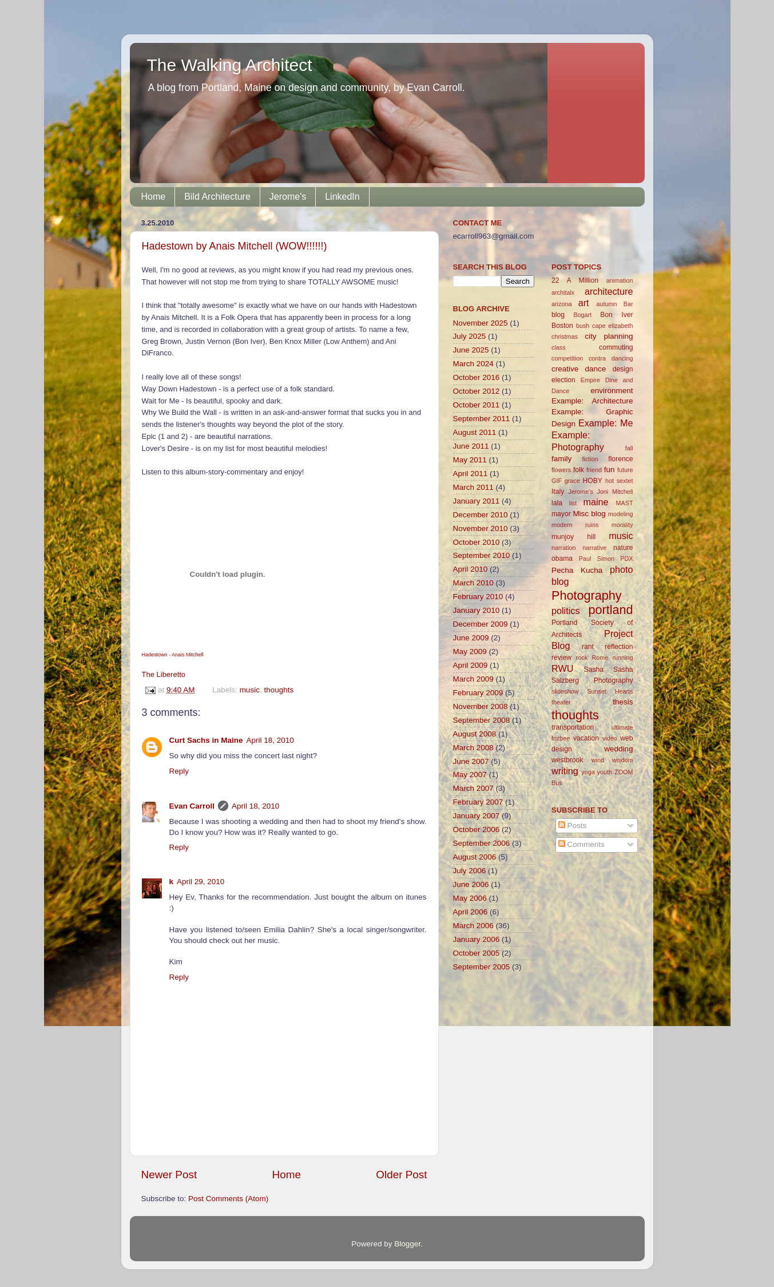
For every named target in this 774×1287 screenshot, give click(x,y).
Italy (557, 492)
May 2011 (470, 460)
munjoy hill (573, 537)
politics (565, 610)
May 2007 (470, 774)
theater (561, 702)
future (625, 469)
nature (623, 548)
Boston (562, 326)
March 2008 (473, 747)
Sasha (594, 670)
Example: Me (605, 423)
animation (619, 280)
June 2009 (471, 637)
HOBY (592, 481)
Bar (628, 303)
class (558, 347)
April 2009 (470, 665)
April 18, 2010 (270, 740)
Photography (586, 595)
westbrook (567, 760)
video (609, 738)
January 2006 (476, 939)
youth (604, 772)
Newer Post (169, 1175)
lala (556, 503)
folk (578, 470)
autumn (606, 303)
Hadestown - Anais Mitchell (173, 655)
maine (595, 502)
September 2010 (481, 555)
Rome (600, 657)
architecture (609, 291)
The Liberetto (164, 674)
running (622, 657)
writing (564, 771)
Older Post (401, 1175)
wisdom (622, 760)
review (561, 658)
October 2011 (476, 405)
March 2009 (473, 679)
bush (582, 325)
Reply (179, 771)
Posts (572, 825)
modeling (620, 513)
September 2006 (481, 843)
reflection (619, 647)
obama (562, 559)
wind (598, 760)
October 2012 (476, 391)
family (561, 458)
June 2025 (471, 350)
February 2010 (478, 596)
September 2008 (481, 720)
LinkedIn (342, 196)
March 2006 (473, 925)
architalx (562, 292)
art (583, 303)
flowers (561, 469)
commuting (616, 347)
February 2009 (478, 692)
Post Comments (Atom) (228, 1198)
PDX (626, 558)
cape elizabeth (612, 325)
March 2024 (473, 363)
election (563, 380)
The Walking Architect (229, 65)
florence (620, 459)
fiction (590, 459)
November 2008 (480, 706)
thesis (623, 702)
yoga (587, 772)
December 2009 (480, 624)
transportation (572, 727)
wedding (618, 749)
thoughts (278, 690)
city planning (609, 336)
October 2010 (476, 542)
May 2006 (470, 898)
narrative (594, 547)
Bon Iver (616, 315)
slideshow (564, 691)
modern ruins (574, 524)
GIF (556, 480)
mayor (561, 514)
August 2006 (475, 857)
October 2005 (476, 953)
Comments (581, 844)
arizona (561, 303)
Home (153, 196)
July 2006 (469, 870)
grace (572, 480)
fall (629, 448)
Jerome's (287, 196)
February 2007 (478, 802)
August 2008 (475, 734)
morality (622, 524)
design (623, 369)
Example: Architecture (592, 401)
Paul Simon (596, 558)
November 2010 (480, 528)
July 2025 (469, 336)
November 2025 (480, 323)
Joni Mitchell (615, 491)
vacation (586, 738)
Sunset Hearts (610, 691)
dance (595, 369)
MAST (624, 503)
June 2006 (471, 884)
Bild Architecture (217, 196)
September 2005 (481, 967)
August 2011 (475, 432)
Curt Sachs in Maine (206, 740)
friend (594, 469)
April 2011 (470, 473)
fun (609, 469)
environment (611, 390)
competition (567, 358)
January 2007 (476, 815)
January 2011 (476, 501)
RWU (562, 668)
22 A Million (574, 280)
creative (564, 369)
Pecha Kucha (576, 570)
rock (582, 657)
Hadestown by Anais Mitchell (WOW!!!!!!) (234, 246)
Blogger (407, 1244)
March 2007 (473, 788)
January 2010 (476, 610)
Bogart (582, 314)
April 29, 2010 (200, 881)
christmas (564, 336)
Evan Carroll (192, 806)
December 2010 (480, 514)
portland (610, 610)
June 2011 (471, 446)
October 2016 (476, 377)
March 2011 (473, 487)
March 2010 (473, 583)
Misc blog (589, 513)
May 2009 (470, 651)
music (250, 690)
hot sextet (619, 480)
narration (563, 547)
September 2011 (481, 418)
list (573, 503)
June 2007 (471, 761)
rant (588, 647)
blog (558, 315)
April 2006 (470, 912)
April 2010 (470, 569)
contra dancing (611, 358)
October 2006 (476, 829)
